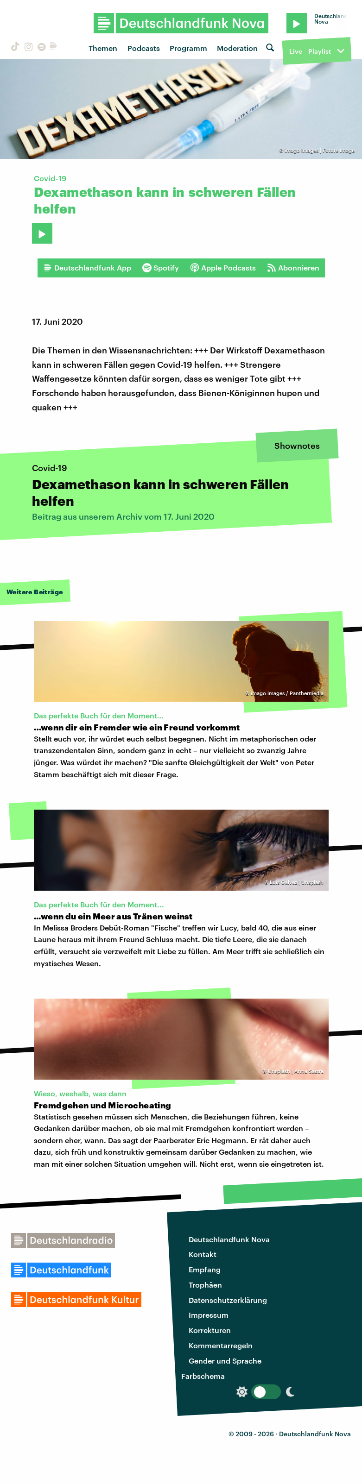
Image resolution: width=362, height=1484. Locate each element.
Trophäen (205, 1284)
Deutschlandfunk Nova (229, 1239)
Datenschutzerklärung (228, 1299)
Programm (188, 48)
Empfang (205, 1269)
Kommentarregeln (221, 1345)
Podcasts (143, 48)
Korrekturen (210, 1330)
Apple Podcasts (223, 267)
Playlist (319, 51)
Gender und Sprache (225, 1360)
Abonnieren (293, 267)
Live (295, 51)
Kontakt (202, 1254)
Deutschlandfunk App (87, 267)
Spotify (160, 267)
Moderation (237, 48)
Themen (103, 48)
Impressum (209, 1314)
